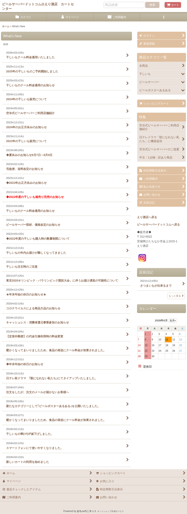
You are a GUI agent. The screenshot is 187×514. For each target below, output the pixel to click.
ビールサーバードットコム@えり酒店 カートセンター (38, 6)
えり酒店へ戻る (147, 217)
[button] (163, 17)
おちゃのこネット (86, 511)
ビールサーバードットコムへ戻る (158, 224)
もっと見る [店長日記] (176, 295)
